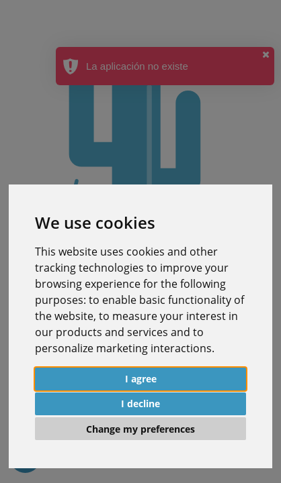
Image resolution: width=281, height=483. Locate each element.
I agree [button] (141, 378)
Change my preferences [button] (140, 429)
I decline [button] (140, 403)
